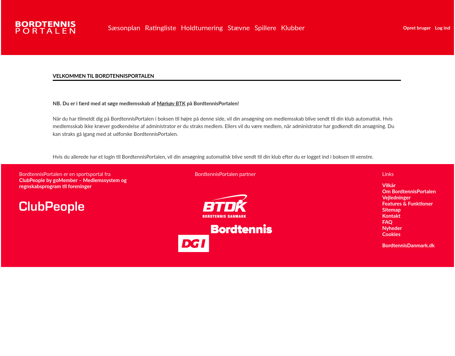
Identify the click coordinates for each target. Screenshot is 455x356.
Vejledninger (396, 197)
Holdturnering (202, 27)
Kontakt (391, 216)
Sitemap (391, 210)
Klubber (292, 27)
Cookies (391, 234)
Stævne (239, 27)
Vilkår (388, 185)
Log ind (442, 28)
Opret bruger (417, 28)
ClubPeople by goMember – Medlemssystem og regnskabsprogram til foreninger (73, 183)
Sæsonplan (124, 27)
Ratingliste (160, 27)
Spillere (265, 27)
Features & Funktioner (407, 203)
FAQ (387, 222)
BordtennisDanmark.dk (408, 245)
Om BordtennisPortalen (409, 191)
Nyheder (392, 228)
